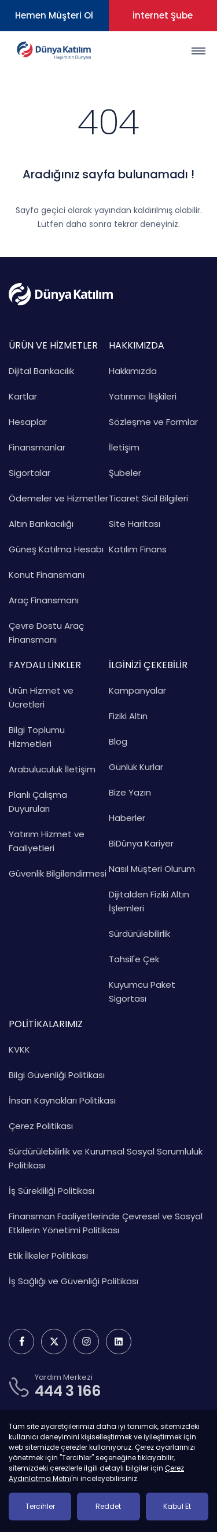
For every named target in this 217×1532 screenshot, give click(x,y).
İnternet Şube (163, 15)
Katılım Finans (138, 549)
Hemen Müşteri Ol (54, 15)
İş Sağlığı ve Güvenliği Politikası (73, 1281)
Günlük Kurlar (136, 767)
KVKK (19, 1049)
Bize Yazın (130, 792)
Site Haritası (134, 524)
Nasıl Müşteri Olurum (152, 869)
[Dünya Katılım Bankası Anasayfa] (53, 50)
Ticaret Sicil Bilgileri (148, 498)
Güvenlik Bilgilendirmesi (57, 873)
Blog (118, 741)
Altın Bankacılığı (41, 524)
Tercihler (40, 1506)
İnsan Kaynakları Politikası (62, 1100)
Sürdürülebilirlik (139, 934)
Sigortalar (29, 473)
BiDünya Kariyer (141, 843)
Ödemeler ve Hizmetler (58, 498)
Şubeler (125, 473)
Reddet (108, 1506)
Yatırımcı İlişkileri (142, 396)
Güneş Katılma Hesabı (56, 549)
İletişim (124, 447)
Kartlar (23, 396)
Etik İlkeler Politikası (48, 1255)
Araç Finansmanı (44, 600)
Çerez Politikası (41, 1126)
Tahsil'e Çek (134, 959)
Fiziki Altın (128, 716)
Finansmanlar (37, 447)
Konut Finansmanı (46, 575)
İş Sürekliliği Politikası (51, 1191)
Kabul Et (177, 1506)
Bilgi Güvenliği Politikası (57, 1075)
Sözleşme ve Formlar (153, 422)
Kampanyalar (137, 690)
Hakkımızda (133, 371)
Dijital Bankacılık (41, 371)
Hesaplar (28, 422)
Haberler (127, 818)
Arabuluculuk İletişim (52, 769)
